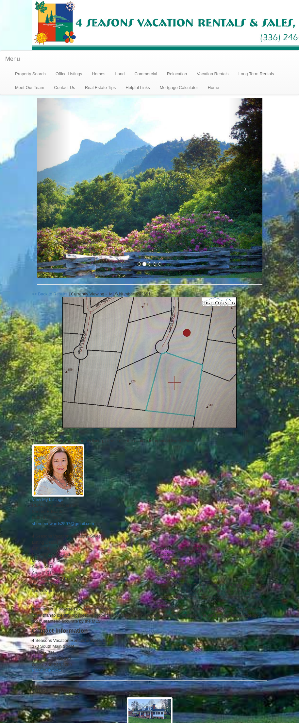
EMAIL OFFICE (46, 670)
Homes (98, 73)
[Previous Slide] (54, 188)
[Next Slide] (245, 188)
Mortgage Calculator (179, 87)
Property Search (30, 73)
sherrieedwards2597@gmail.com (63, 523)
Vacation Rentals (212, 73)
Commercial (145, 73)
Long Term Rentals (256, 73)
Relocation (177, 73)
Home (213, 87)
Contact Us (64, 87)
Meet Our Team (29, 87)
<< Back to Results (50, 293)
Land (120, 73)
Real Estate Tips (100, 87)
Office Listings (69, 73)
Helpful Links (137, 87)
